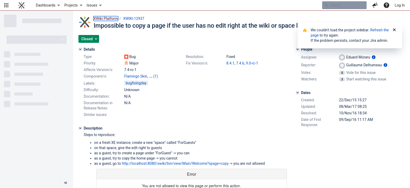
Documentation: (97, 96)
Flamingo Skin (135, 76)
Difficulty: (91, 90)
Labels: (89, 83)
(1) (155, 76)
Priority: (90, 63)
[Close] (394, 30)
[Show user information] (374, 57)
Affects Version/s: (98, 70)
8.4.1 (230, 63)
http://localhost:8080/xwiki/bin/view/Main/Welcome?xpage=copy (175, 163)
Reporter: (308, 65)
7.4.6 (240, 63)
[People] (297, 49)
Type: (88, 57)
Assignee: (309, 57)
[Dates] (297, 93)
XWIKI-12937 (133, 18)
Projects (71, 5)
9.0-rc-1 (252, 63)
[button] (6, 5)
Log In (400, 5)
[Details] (80, 49)
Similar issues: (95, 115)
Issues (92, 5)
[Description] (80, 128)
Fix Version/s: (197, 63)
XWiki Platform (106, 18)
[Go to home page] (21, 5)
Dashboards (45, 5)
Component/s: (95, 76)
